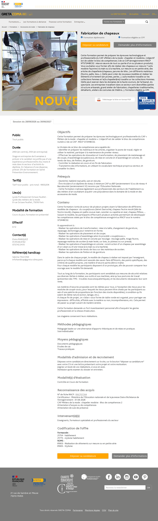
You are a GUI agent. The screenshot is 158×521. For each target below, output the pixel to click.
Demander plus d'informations (135, 44)
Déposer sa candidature (95, 44)
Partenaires (78, 510)
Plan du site (113, 510)
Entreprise (79, 21)
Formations (14, 21)
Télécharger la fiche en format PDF (116, 99)
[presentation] (123, 498)
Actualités (133, 14)
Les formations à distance (34, 21)
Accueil (4, 27)
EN (153, 14)
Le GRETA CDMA (118, 14)
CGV (104, 510)
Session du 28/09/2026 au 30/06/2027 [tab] (32, 121)
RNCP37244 (81, 394)
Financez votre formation (60, 21)
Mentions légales (92, 510)
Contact (145, 14)
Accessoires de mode (27, 27)
